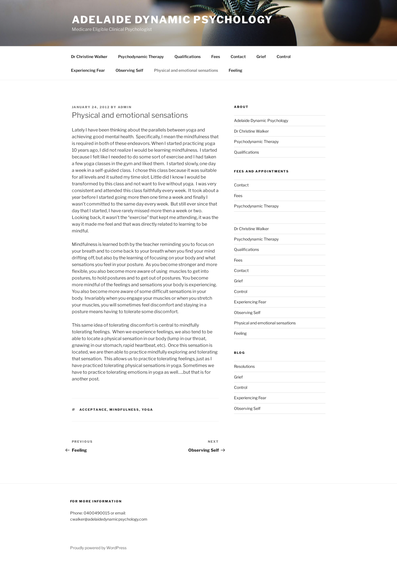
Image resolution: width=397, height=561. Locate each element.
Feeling (235, 70)
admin (125, 107)
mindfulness (124, 410)
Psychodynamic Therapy (141, 56)
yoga (147, 410)
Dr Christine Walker (89, 56)
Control (284, 56)
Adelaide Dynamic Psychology (172, 19)
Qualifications (188, 56)
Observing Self (129, 70)
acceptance (93, 410)
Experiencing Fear (88, 70)
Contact (238, 56)
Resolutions (244, 366)
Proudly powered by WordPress (98, 547)
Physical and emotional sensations (186, 70)
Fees (215, 56)
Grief (261, 56)
